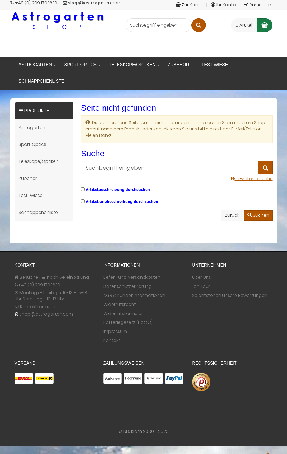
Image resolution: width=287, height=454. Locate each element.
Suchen (258, 215)
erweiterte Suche (252, 179)
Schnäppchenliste (42, 81)
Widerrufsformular (123, 314)
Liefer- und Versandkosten (131, 277)
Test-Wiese (216, 64)
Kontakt (111, 341)
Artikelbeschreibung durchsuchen (118, 189)
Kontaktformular (35, 307)
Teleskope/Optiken (134, 64)
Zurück (232, 215)
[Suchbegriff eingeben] (159, 25)
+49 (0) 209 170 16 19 (39, 285)
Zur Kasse (189, 5)
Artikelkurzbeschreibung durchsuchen (122, 201)
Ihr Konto (223, 5)
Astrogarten (37, 64)
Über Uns (201, 277)
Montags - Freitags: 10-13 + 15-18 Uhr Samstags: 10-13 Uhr (51, 296)
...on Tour (201, 286)
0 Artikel (244, 25)
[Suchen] (198, 25)
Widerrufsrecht (119, 305)
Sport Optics (82, 64)
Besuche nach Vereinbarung (52, 277)
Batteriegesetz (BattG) (128, 322)
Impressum (115, 331)
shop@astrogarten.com (46, 314)
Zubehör (180, 64)
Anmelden (257, 5)
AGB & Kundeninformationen (134, 296)
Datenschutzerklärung (127, 286)
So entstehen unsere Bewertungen (229, 296)
